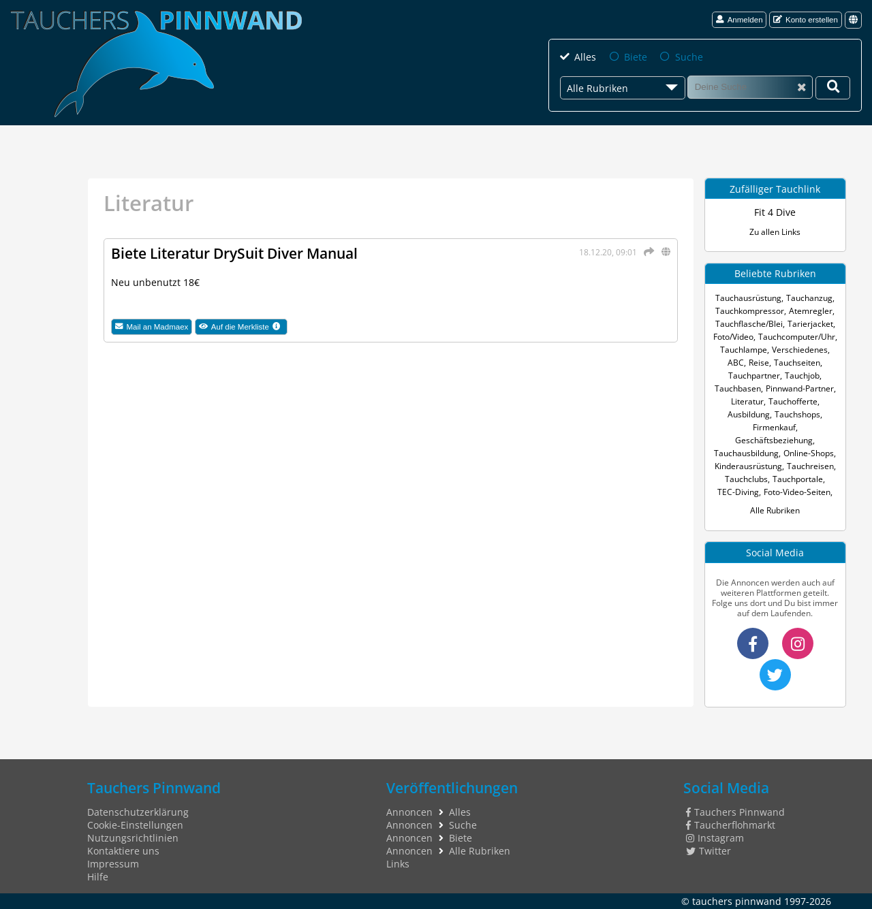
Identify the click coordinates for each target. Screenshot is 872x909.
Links (397, 863)
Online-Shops (808, 453)
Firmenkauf (774, 427)
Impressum (113, 863)
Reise (759, 362)
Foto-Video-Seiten (797, 492)
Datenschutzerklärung (138, 812)
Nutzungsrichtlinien (132, 837)
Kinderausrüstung (748, 466)
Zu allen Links (774, 232)
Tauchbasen (738, 388)
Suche (689, 56)
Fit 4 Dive (775, 212)
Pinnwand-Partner (800, 388)
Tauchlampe (743, 350)
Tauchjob (802, 375)
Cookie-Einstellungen (135, 824)
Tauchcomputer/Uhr (796, 337)
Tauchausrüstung (748, 298)
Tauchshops (797, 414)
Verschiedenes (800, 350)
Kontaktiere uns (123, 850)
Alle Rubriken (775, 510)
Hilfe (97, 876)
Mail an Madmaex (152, 326)
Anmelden (739, 19)
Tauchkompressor (749, 311)
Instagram (715, 837)
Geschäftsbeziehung (774, 440)
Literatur (747, 401)
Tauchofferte (793, 401)
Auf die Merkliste (243, 327)
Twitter (708, 850)
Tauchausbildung (746, 453)
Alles (585, 56)
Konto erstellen (805, 19)
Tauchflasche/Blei (749, 324)
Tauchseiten (797, 362)
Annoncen (409, 812)
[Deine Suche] (832, 87)
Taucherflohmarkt (730, 824)
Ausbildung (749, 414)
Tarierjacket (810, 324)
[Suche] (750, 87)
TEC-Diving (738, 492)
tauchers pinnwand (736, 901)
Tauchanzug (809, 298)
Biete (635, 56)
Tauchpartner (754, 375)
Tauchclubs (746, 479)
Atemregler (810, 311)
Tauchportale (798, 479)
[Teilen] (646, 251)
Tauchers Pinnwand (735, 812)
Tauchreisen (810, 466)
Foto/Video (733, 337)
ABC (736, 362)
